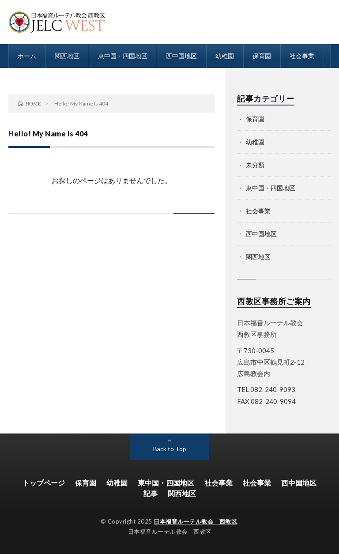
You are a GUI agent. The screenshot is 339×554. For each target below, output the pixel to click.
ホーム (27, 56)
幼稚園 (224, 56)
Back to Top (169, 448)
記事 (150, 493)
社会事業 (302, 56)
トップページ (44, 483)
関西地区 (67, 56)
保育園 (261, 56)
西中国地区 (181, 56)
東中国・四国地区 (122, 56)
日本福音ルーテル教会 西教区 (195, 521)
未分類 (255, 165)
